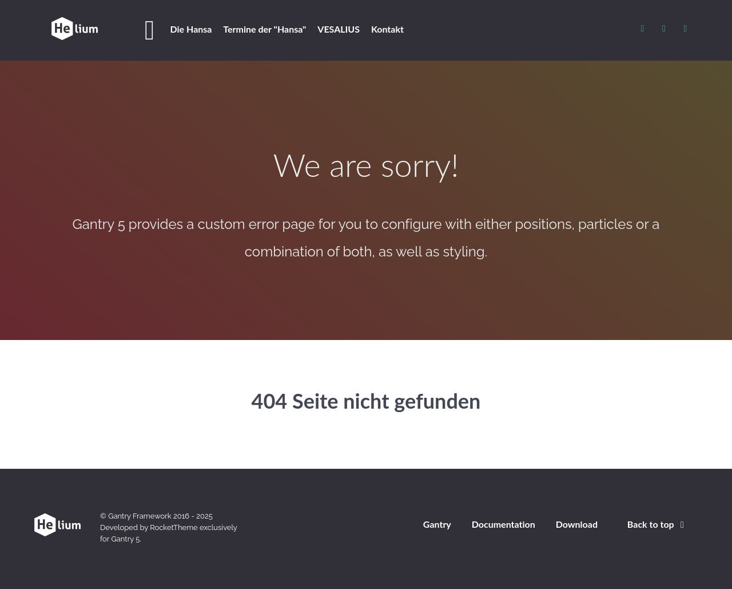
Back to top (657, 524)
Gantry (437, 524)
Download (577, 524)
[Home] (152, 30)
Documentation (503, 524)
